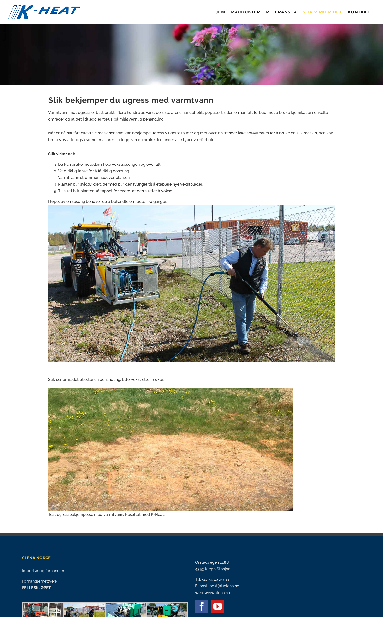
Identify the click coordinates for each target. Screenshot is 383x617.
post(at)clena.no (223, 586)
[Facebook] (201, 606)
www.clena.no (217, 592)
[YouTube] (217, 606)
